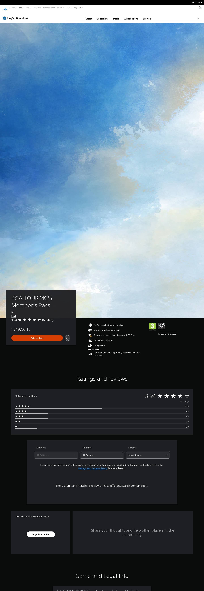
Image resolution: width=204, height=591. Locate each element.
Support (77, 8)
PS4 (27, 8)
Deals (99, 16)
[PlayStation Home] (5, 8)
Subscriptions (114, 16)
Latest (72, 16)
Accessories (48, 8)
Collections (86, 16)
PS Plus (36, 8)
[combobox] (56, 452)
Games (12, 8)
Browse (130, 16)
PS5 (20, 8)
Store (68, 8)
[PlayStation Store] (16, 15)
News (59, 8)
